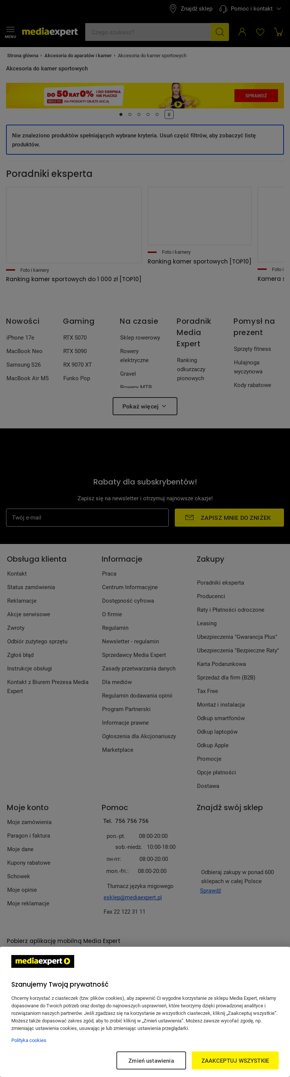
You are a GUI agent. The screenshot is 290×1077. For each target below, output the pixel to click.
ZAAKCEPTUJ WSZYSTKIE (235, 1060)
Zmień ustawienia (151, 1060)
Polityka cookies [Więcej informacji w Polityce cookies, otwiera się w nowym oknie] (28, 1040)
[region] (145, 1012)
